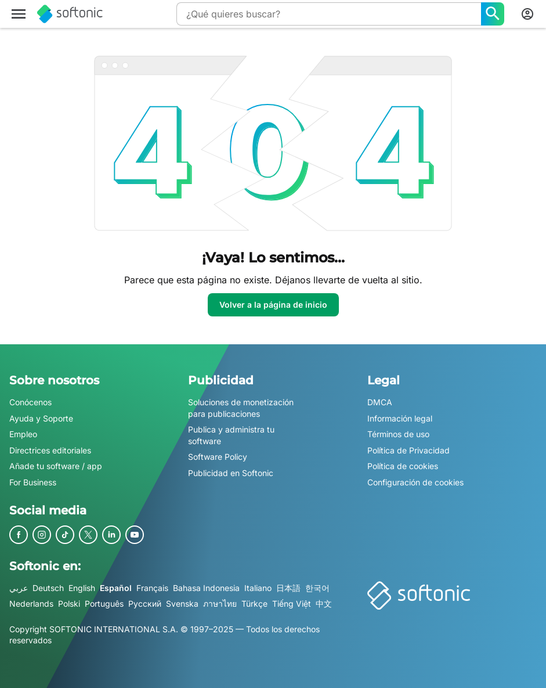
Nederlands (31, 603)
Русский (144, 603)
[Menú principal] (18, 14)
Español (116, 588)
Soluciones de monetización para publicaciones (241, 408)
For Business (32, 482)
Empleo (23, 434)
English (81, 588)
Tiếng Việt (291, 603)
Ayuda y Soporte (41, 418)
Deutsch (48, 588)
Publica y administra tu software (231, 435)
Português (104, 603)
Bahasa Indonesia (206, 588)
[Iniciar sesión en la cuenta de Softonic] (527, 14)
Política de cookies (402, 466)
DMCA (379, 402)
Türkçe (254, 603)
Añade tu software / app (55, 466)
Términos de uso (398, 434)
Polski (69, 603)
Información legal (399, 418)
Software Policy (217, 457)
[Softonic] (70, 14)
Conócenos (30, 402)
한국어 (317, 588)
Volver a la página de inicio (273, 304)
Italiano (258, 588)
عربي (18, 588)
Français (152, 588)
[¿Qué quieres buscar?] (492, 14)
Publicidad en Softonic (230, 473)
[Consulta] (328, 14)
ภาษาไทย (220, 603)
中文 (324, 603)
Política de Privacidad (408, 450)
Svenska (182, 603)
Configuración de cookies (415, 482)
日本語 (288, 588)
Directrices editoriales (50, 450)
